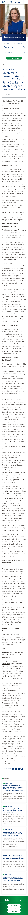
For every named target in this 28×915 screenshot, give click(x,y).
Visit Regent (14, 911)
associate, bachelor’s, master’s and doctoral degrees (14, 726)
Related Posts (6, 778)
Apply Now (14, 905)
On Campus (19, 43)
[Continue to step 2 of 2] (14, 58)
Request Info (14, 908)
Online (7, 43)
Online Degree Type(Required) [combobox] (12, 47)
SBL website (12, 645)
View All (24, 778)
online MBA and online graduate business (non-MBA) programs (13, 681)
